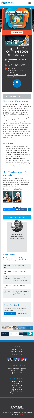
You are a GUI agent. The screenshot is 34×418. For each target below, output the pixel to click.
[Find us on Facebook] (8, 359)
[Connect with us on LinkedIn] (15, 359)
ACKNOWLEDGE (17, 32)
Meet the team (17, 389)
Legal (21, 414)
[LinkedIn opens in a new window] (29, 209)
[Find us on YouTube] (22, 359)
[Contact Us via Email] (25, 359)
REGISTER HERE (9, 313)
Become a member (17, 381)
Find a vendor (17, 387)
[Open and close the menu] (23, 3)
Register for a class (17, 391)
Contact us (17, 383)
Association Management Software (17, 407)
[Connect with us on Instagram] (18, 359)
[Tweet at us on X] (11, 359)
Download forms (17, 385)
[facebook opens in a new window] (21, 209)
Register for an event (17, 393)
